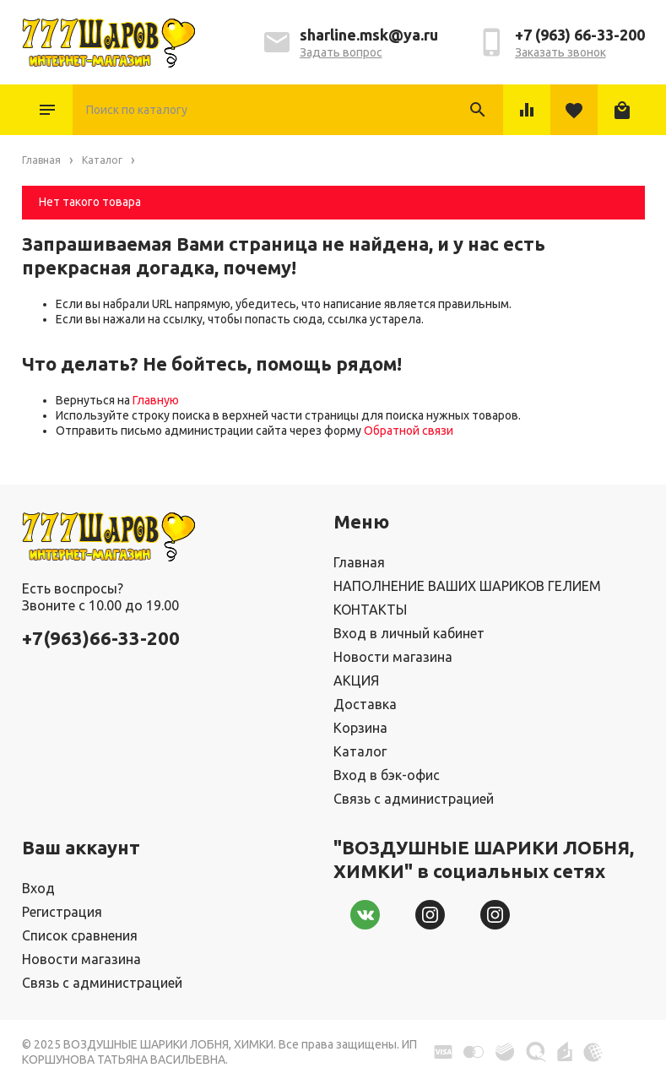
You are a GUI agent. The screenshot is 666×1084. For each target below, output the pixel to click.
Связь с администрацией (413, 798)
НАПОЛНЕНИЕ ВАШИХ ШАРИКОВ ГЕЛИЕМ (467, 585)
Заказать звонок (560, 52)
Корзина (360, 727)
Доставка (365, 704)
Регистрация (62, 911)
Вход (38, 888)
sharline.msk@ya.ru (369, 34)
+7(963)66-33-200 (101, 637)
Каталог (47, 109)
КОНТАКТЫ (370, 609)
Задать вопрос (341, 52)
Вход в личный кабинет (409, 633)
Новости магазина (392, 656)
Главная (359, 562)
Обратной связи (408, 430)
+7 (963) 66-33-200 (580, 34)
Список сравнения (80, 935)
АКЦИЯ (356, 680)
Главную (156, 400)
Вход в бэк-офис (386, 775)
